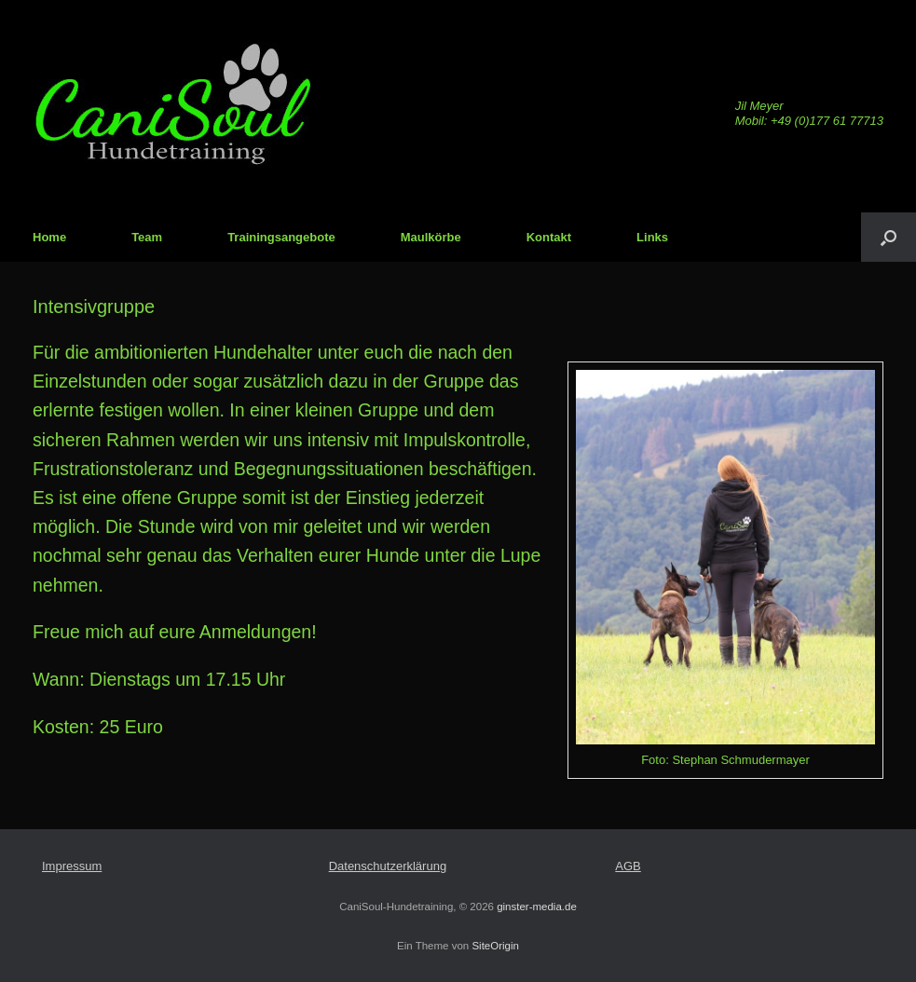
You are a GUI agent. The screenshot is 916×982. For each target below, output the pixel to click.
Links (652, 237)
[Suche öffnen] (888, 237)
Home (49, 237)
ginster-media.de (537, 906)
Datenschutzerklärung (387, 866)
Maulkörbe (431, 237)
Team (146, 237)
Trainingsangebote (281, 237)
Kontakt (548, 237)
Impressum (72, 866)
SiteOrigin (495, 945)
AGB (627, 866)
